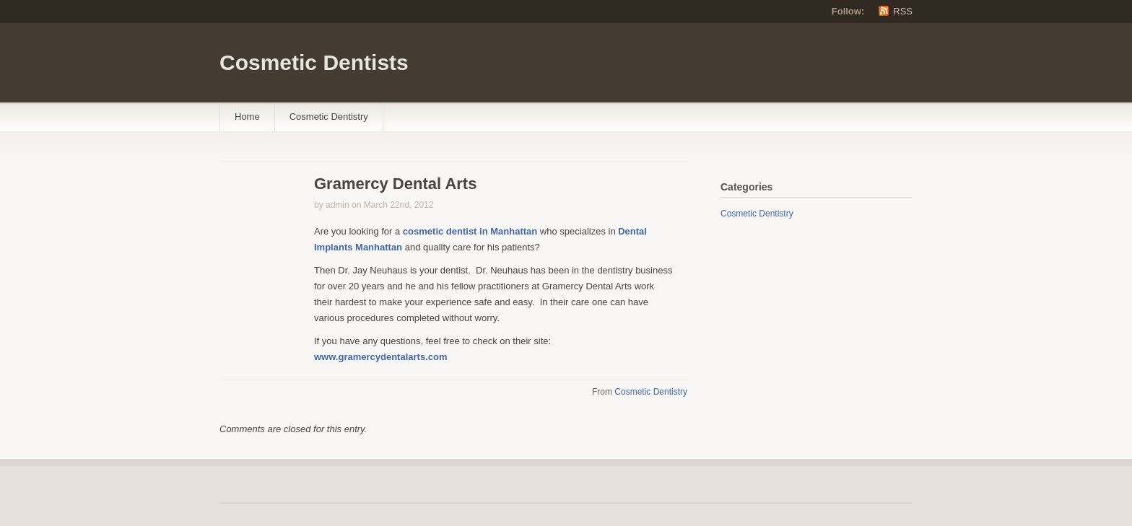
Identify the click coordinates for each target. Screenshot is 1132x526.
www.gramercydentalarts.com (380, 356)
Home (247, 116)
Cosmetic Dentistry (328, 116)
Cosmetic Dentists (314, 62)
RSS (903, 11)
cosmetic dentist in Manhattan (471, 231)
